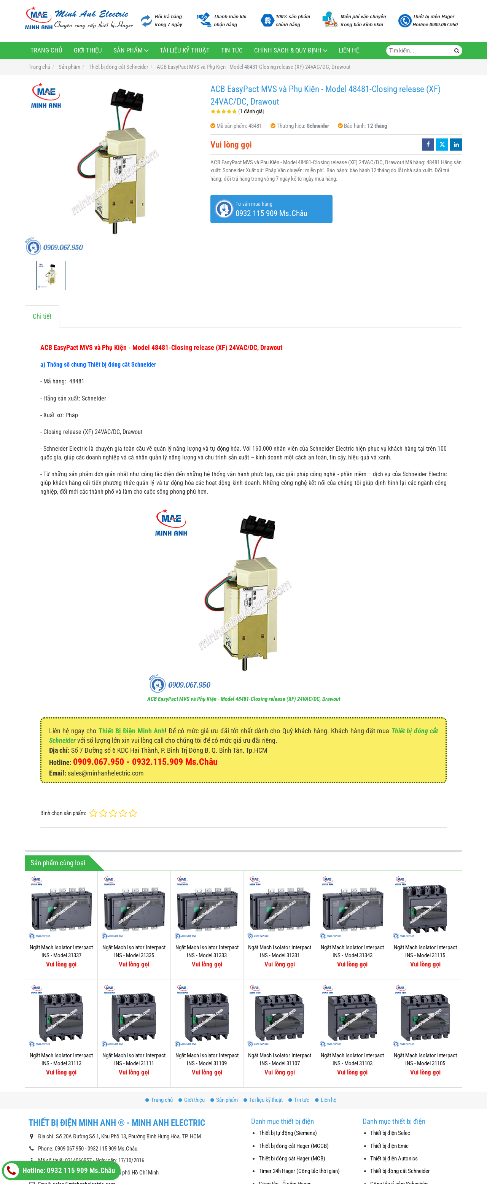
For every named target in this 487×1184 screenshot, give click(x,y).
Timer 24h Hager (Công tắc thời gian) (299, 1171)
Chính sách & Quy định (287, 50)
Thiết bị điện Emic (389, 1146)
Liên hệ (349, 50)
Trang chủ (46, 50)
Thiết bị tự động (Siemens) (288, 1133)
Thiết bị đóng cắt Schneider (400, 1171)
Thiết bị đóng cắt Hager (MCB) (292, 1158)
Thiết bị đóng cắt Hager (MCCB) (294, 1146)
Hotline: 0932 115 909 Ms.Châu (59, 1170)
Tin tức (232, 50)
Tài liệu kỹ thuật (185, 50)
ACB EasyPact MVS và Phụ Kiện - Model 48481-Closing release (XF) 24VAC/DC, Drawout (243, 699)
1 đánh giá (251, 111)
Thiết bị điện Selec (390, 1133)
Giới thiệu (88, 50)
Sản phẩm (128, 50)
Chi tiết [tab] (42, 316)
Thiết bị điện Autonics (394, 1158)
